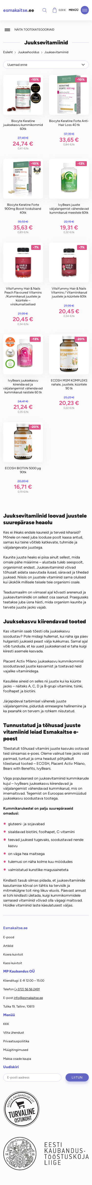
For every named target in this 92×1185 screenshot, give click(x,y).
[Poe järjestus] (46, 65)
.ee (18, 10)
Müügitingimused (15, 1050)
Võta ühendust (13, 1032)
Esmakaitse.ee (15, 928)
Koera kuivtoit (13, 954)
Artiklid (8, 946)
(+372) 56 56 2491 (27, 989)
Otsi (45, 10)
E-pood (8, 937)
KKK (6, 1024)
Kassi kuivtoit (12, 963)
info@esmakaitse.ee (28, 998)
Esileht (8, 52)
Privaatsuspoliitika (16, 1041)
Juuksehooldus (28, 52)
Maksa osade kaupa (17, 1059)
